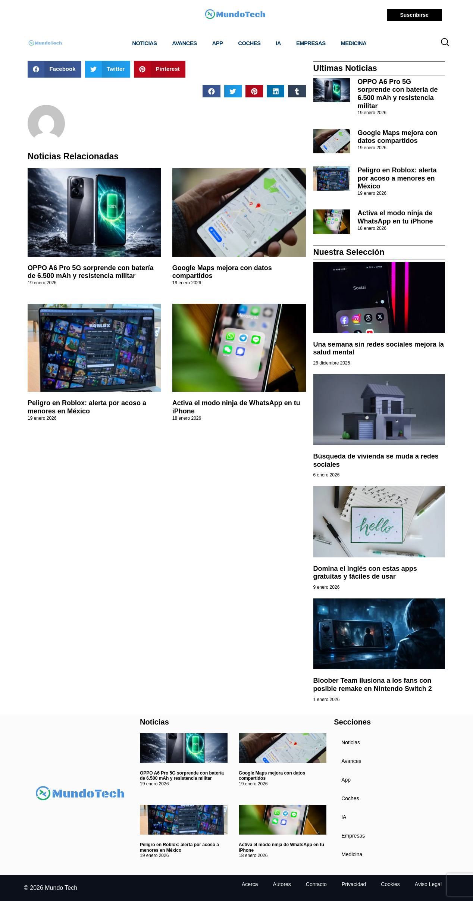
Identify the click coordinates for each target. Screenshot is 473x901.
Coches (249, 43)
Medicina (354, 43)
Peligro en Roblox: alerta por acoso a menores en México (87, 407)
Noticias (144, 43)
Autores (282, 884)
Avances (184, 43)
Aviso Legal (428, 884)
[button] (54, 69)
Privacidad (354, 884)
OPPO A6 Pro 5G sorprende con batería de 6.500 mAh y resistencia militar (90, 272)
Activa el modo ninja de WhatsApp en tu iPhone (395, 217)
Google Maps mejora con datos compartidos (398, 137)
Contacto (316, 884)
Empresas (311, 43)
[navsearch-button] (445, 43)
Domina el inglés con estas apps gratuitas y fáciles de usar (365, 573)
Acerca (250, 884)
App (217, 43)
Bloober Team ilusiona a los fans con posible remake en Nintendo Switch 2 (372, 684)
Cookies (390, 884)
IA (278, 43)
